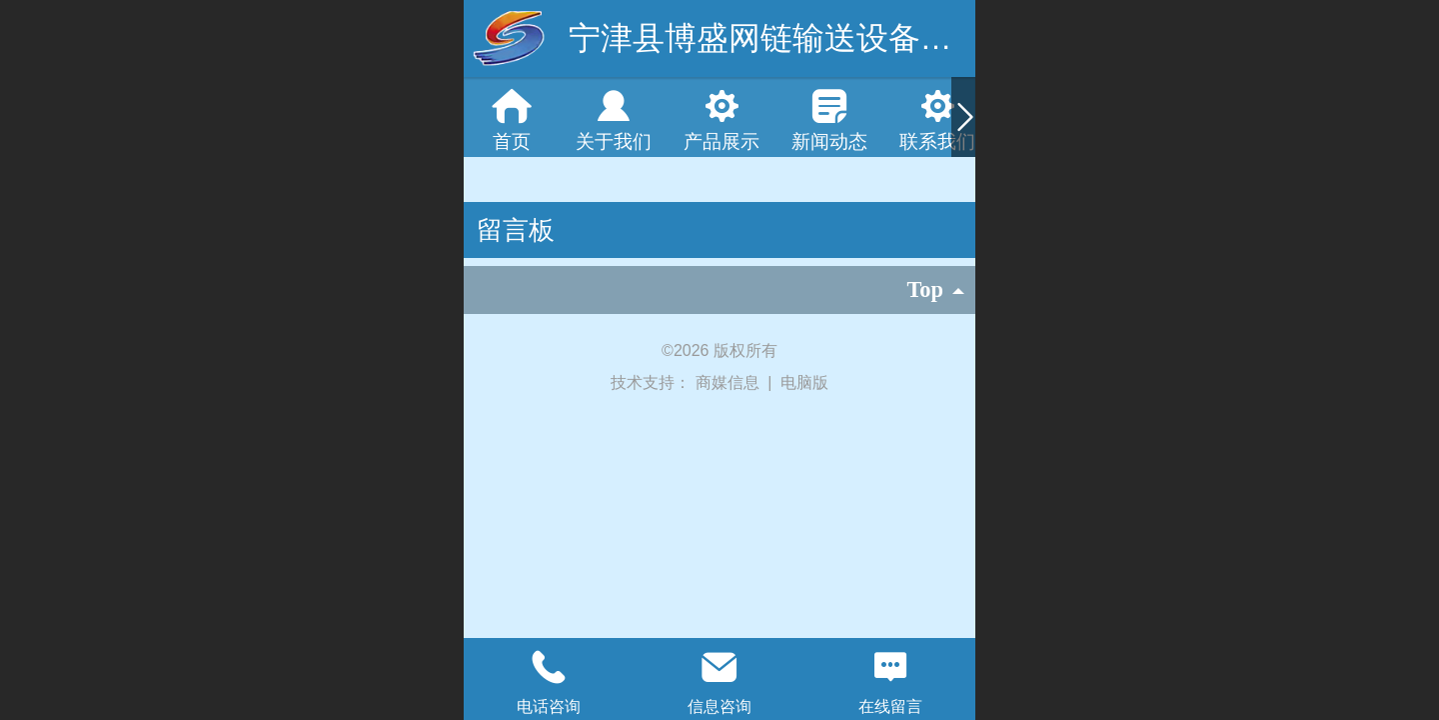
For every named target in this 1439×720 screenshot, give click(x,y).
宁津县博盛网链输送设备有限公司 (808, 38)
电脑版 (804, 382)
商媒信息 (729, 382)
